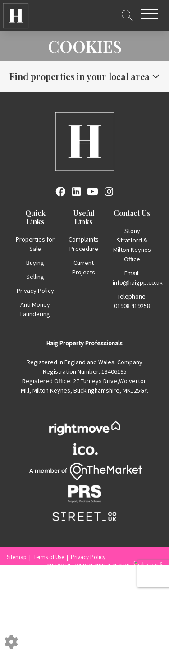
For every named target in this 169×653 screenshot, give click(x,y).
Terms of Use (48, 557)
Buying (35, 263)
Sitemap (17, 557)
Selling (35, 277)
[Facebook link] (60, 191)
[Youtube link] (92, 191)
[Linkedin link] (76, 191)
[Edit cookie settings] (11, 641)
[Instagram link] (108, 191)
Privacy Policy (35, 290)
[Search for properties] (127, 14)
